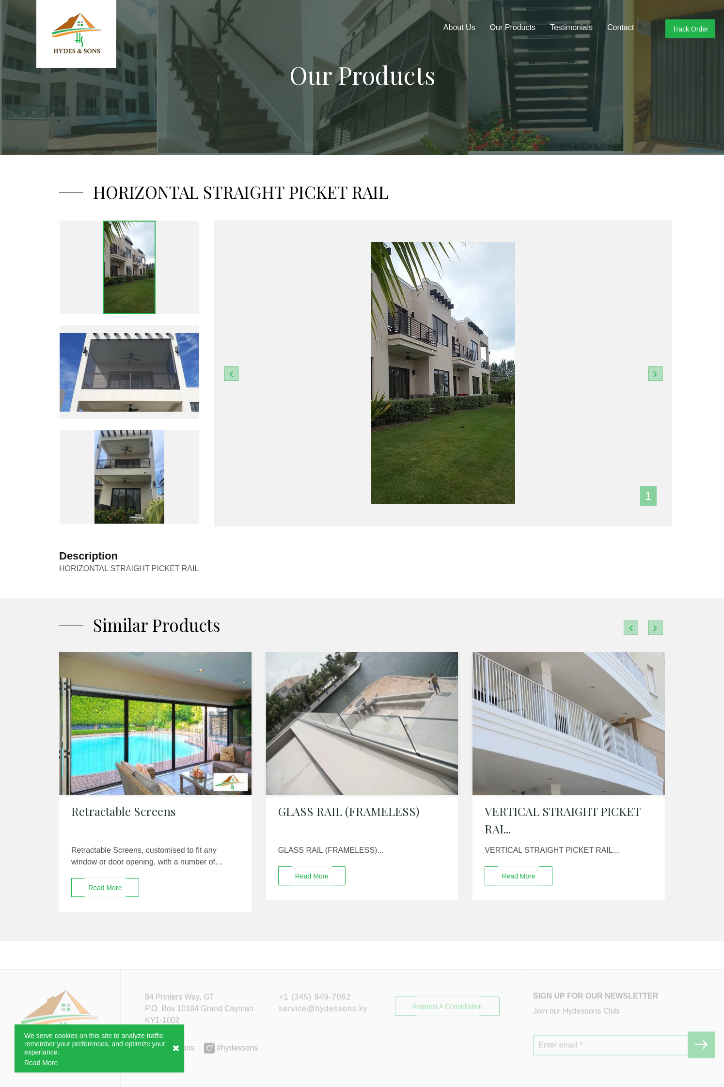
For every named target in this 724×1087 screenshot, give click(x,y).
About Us (459, 27)
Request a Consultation (447, 1025)
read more (105, 888)
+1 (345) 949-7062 (315, 1015)
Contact (620, 27)
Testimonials (571, 27)
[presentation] (631, 628)
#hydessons (231, 1066)
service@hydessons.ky (323, 1027)
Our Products (512, 27)
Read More (41, 1063)
